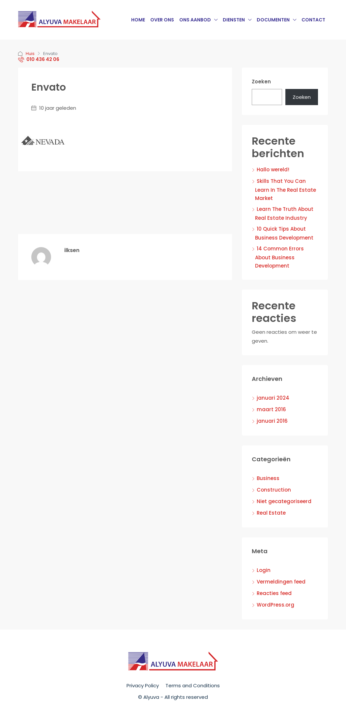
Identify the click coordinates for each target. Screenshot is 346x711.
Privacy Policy (143, 685)
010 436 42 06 (38, 59)
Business (268, 478)
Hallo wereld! (273, 169)
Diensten (234, 19)
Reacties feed (274, 593)
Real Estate (271, 512)
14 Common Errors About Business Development (279, 257)
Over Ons (162, 19)
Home (138, 19)
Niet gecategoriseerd (284, 501)
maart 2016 (271, 409)
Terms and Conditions (192, 685)
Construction (274, 489)
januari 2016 (272, 420)
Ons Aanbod (195, 19)
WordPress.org (275, 604)
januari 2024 (273, 397)
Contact (313, 19)
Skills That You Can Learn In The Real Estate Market (285, 190)
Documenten (273, 19)
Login (264, 570)
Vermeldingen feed (281, 581)
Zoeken (261, 81)
